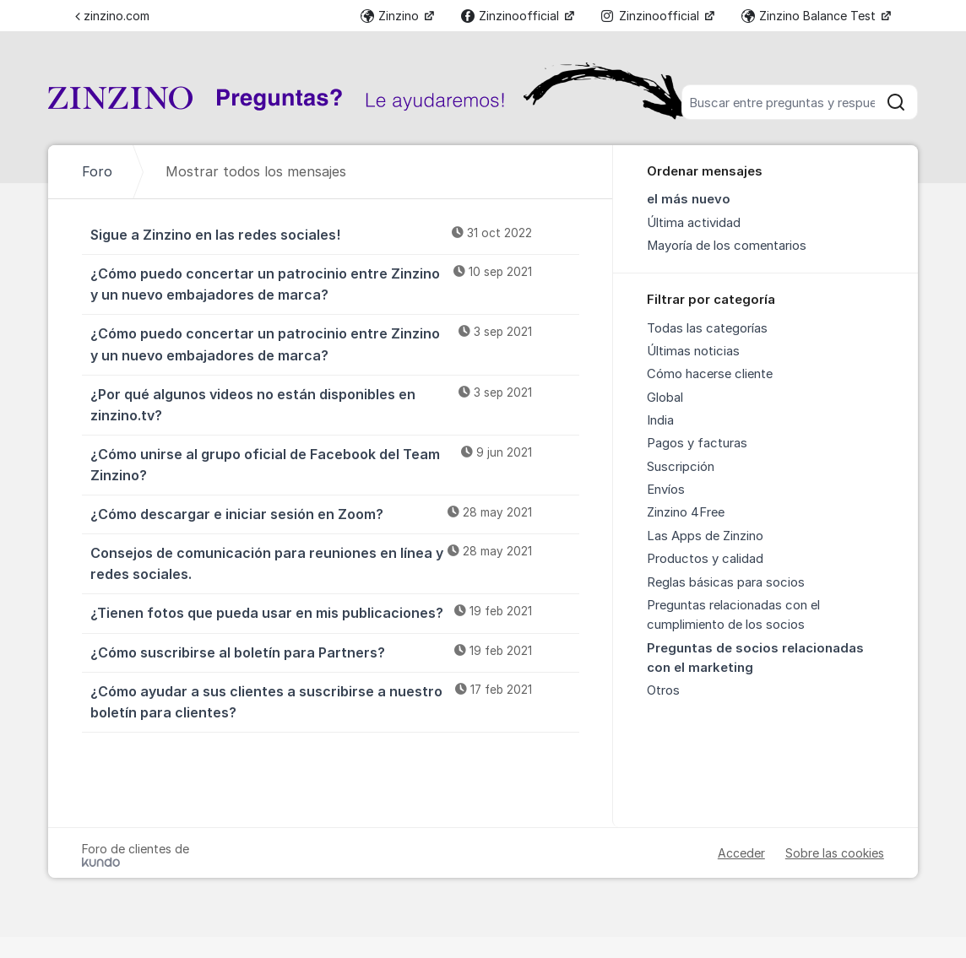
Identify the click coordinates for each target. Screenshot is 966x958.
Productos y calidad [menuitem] (705, 558)
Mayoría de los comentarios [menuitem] (726, 245)
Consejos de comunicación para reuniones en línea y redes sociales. (334, 562)
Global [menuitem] (665, 397)
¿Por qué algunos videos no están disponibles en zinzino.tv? (334, 404)
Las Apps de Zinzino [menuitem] (705, 536)
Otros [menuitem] (663, 690)
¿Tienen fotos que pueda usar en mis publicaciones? (334, 612)
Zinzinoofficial (511, 15)
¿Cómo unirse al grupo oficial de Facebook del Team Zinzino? (334, 464)
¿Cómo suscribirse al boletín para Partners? (334, 651)
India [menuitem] (660, 420)
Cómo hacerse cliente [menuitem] (710, 374)
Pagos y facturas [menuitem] (697, 443)
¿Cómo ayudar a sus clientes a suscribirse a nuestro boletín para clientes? (334, 701)
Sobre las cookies (834, 853)
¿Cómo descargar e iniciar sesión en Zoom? (334, 513)
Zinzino (391, 15)
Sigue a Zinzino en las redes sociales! (334, 234)
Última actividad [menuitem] (694, 222)
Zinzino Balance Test (810, 15)
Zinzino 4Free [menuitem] (685, 512)
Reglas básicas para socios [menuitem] (726, 582)
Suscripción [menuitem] (680, 466)
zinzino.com (112, 15)
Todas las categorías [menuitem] (707, 328)
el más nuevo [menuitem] (688, 199)
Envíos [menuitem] (666, 489)
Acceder (741, 853)
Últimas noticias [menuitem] (693, 351)
